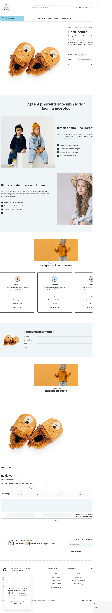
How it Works (101, 577)
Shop (76, 28)
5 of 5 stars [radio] (101, 499)
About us (78, 581)
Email (40, 519)
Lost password (56, 591)
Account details (56, 587)
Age (69, 60)
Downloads (56, 581)
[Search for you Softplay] (50, 7)
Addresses (56, 584)
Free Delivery (101, 581)
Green (97, 346)
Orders (56, 577)
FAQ (100, 584)
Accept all (17, 604)
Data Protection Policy (19, 595)
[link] (35, 435)
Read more (17, 599)
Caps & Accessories (86, 28)
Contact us (78, 577)
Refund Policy (78, 587)
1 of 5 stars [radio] (20, 499)
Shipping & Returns (78, 584)
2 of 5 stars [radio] (41, 499)
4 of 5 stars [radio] (81, 499)
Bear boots (6, 471)
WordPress (51, 605)
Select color (72, 55)
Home (70, 28)
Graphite (103, 346)
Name (3, 519)
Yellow (109, 346)
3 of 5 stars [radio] (61, 499)
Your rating (5, 497)
